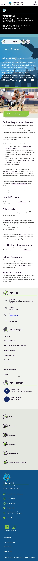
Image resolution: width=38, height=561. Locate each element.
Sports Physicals (22, 202)
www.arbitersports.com (10, 171)
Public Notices (8, 551)
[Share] (23, 41)
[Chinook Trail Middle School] (16, 3)
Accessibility (7, 537)
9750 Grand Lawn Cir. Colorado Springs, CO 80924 (12, 513)
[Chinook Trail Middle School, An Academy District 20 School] (16, 481)
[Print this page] (28, 41)
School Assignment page (22, 265)
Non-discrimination (9, 542)
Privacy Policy (8, 546)
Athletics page (27, 250)
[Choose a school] (26, 3)
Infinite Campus (23, 234)
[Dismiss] (35, 8)
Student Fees (8, 220)
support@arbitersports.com (19, 183)
